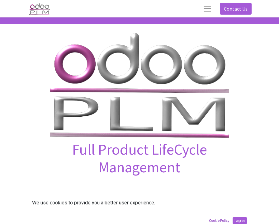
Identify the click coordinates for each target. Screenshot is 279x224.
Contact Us (236, 9)
